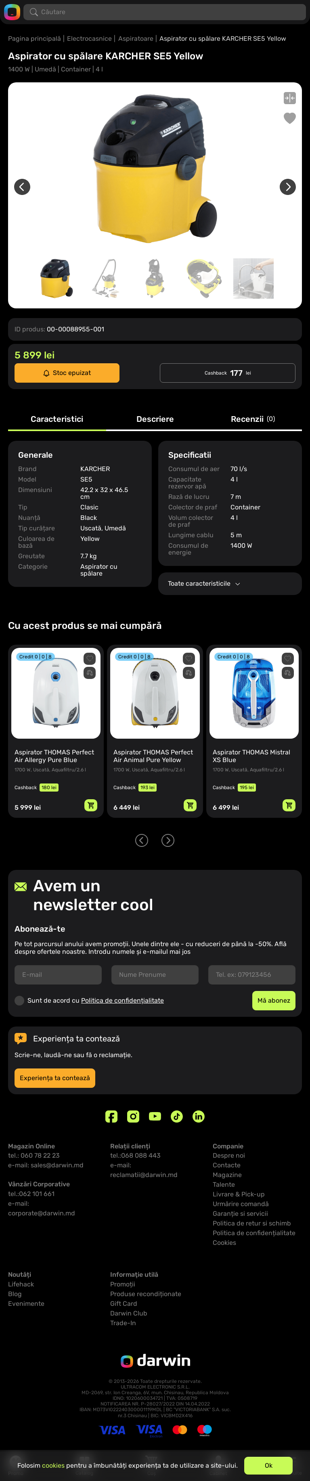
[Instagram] (133, 1116)
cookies (53, 1465)
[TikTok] (177, 1116)
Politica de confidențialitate (122, 1000)
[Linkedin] (199, 1116)
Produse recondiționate (145, 1294)
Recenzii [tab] (253, 419)
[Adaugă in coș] (90, 805)
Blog (15, 1294)
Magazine (227, 1175)
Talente (224, 1184)
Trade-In (123, 1323)
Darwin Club (128, 1313)
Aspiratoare (135, 38)
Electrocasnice (89, 38)
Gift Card (123, 1303)
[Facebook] (111, 1116)
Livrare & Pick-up (239, 1194)
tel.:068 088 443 (135, 1155)
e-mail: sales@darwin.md (46, 1165)
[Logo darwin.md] (12, 11)
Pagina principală (34, 38)
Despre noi (229, 1155)
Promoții (122, 1284)
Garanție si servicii (240, 1213)
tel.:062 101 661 (31, 1194)
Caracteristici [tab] (57, 419)
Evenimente (26, 1303)
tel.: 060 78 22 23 (34, 1155)
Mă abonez (274, 1000)
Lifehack (21, 1284)
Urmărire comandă (241, 1204)
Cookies (224, 1242)
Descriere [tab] (155, 419)
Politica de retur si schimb (252, 1223)
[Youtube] (155, 1116)
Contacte (227, 1165)
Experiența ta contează (55, 1078)
